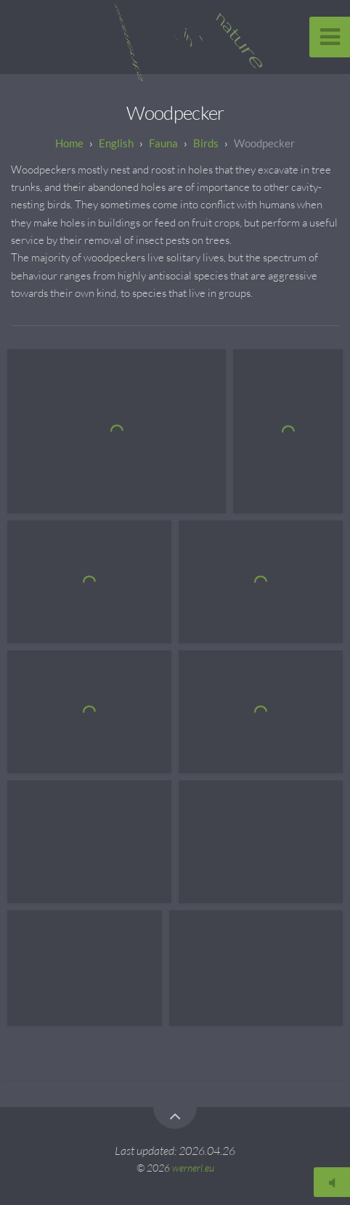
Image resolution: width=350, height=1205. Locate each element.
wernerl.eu (193, 1167)
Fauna (163, 143)
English (116, 143)
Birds (206, 143)
